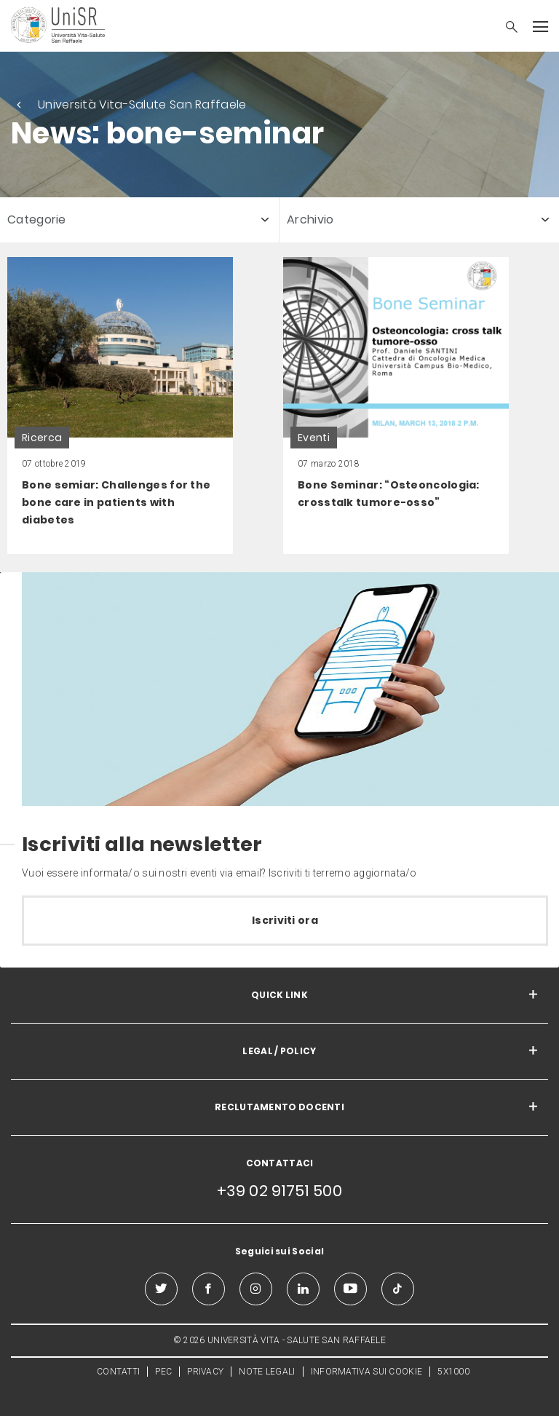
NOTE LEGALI (267, 1371)
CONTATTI (118, 1371)
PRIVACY (205, 1371)
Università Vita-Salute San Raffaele (142, 104)
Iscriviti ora (285, 920)
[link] (120, 405)
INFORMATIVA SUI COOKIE (367, 1371)
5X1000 (453, 1371)
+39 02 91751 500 (279, 1190)
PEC (163, 1371)
